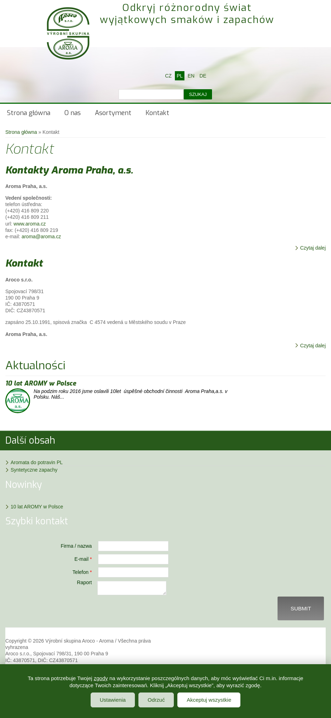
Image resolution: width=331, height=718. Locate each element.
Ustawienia (113, 700)
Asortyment (113, 113)
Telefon (82, 572)
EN (191, 76)
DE (202, 76)
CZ (168, 76)
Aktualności (35, 365)
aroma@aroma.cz (41, 236)
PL (180, 76)
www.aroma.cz (29, 224)
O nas (72, 113)
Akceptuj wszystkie (209, 700)
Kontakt (157, 113)
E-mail (83, 559)
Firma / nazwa (76, 546)
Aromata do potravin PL (37, 462)
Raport (84, 582)
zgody (101, 678)
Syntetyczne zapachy (34, 470)
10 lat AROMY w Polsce (40, 383)
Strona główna (28, 113)
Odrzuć (156, 700)
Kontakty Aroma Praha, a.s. (69, 170)
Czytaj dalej (313, 248)
